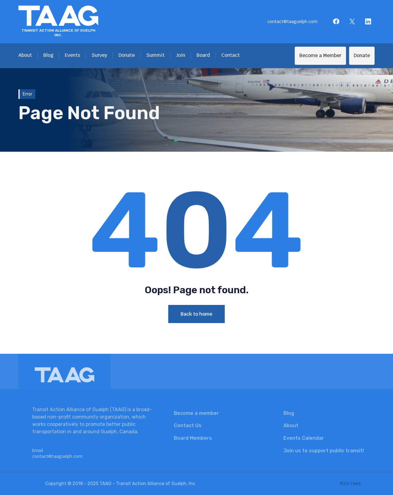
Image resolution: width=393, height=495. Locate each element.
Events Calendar (303, 438)
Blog (48, 55)
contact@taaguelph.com (292, 21)
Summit (155, 55)
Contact (230, 55)
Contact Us (187, 425)
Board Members (193, 438)
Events (72, 55)
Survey (99, 55)
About (25, 55)
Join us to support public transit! (323, 451)
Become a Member (320, 55)
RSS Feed (339, 483)
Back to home (196, 314)
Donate (127, 55)
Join (180, 55)
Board (203, 55)
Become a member (196, 413)
